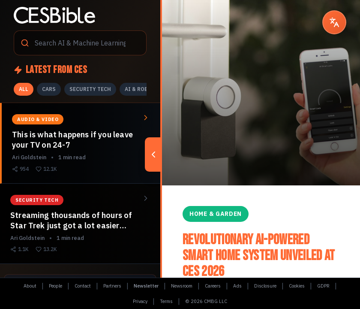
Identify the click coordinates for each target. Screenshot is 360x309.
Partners (112, 286)
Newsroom (181, 286)
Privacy (140, 301)
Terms (166, 301)
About (30, 286)
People (55, 286)
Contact (83, 286)
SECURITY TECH (90, 89)
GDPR (323, 286)
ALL (23, 89)
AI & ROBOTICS (145, 89)
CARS (49, 89)
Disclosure (265, 286)
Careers (213, 286)
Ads (237, 286)
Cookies (297, 286)
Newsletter (146, 286)
